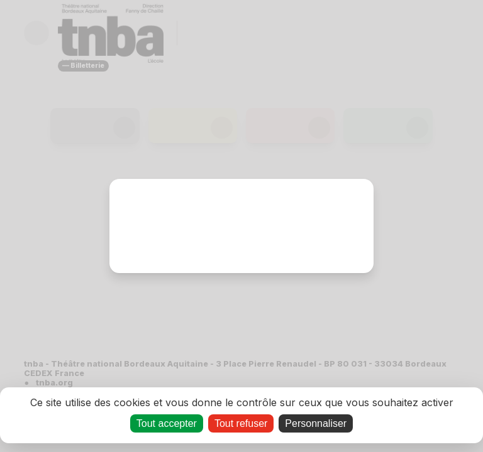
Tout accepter (166, 423)
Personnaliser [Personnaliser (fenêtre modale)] (316, 423)
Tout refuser (240, 423)
